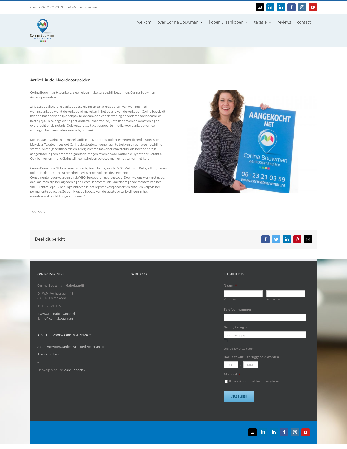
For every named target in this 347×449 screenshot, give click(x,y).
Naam (230, 285)
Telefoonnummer (238, 310)
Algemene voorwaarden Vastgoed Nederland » (70, 346)
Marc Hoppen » (74, 370)
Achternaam (275, 299)
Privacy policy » (48, 354)
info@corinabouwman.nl (83, 7)
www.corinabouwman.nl (57, 313)
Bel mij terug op (236, 327)
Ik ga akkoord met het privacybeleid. (255, 381)
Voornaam (231, 299)
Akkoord (232, 374)
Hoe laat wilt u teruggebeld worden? (252, 357)
